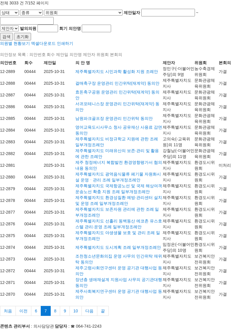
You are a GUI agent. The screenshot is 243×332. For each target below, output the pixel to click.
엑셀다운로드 (43, 43)
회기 (63, 28)
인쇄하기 (65, 43)
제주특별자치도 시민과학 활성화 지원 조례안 (116, 71)
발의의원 (28, 28)
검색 (6, 36)
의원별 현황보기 (15, 43)
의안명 (75, 28)
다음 (89, 311)
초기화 (22, 36)
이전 (23, 311)
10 (75, 311)
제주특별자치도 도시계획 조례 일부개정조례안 (118, 247)
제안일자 (132, 12)
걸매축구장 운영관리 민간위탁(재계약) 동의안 (117, 83)
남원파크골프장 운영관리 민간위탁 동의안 (114, 118)
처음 (8, 311)
